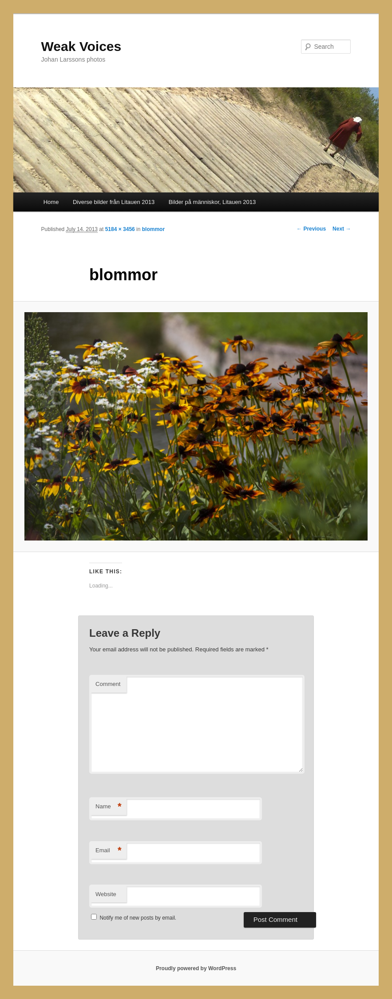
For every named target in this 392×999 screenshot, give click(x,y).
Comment (107, 684)
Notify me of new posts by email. (137, 918)
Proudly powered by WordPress (196, 968)
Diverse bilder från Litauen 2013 (113, 202)
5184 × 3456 (120, 229)
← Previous (311, 229)
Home (51, 202)
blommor (153, 229)
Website (105, 894)
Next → (342, 229)
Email (108, 850)
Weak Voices (81, 46)
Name (108, 806)
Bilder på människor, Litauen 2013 (212, 202)
